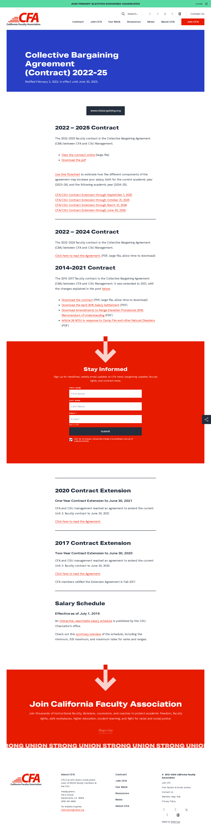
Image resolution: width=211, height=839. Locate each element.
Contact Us (197, 14)
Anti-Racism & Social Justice (176, 787)
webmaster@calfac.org (72, 810)
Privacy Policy (169, 801)
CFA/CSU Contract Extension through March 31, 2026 (91, 205)
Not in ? (74, 425)
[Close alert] (201, 3)
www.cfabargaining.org (105, 110)
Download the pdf (74, 160)
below (106, 288)
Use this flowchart (67, 174)
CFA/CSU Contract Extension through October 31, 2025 (92, 200)
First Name (75, 388)
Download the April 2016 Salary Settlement (90, 305)
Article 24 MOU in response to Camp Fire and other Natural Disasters (108, 320)
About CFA (168, 21)
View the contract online (78, 155)
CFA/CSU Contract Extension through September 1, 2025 (93, 194)
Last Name (74, 400)
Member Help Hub (171, 796)
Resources (134, 21)
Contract (78, 21)
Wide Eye (175, 822)
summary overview (88, 634)
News (150, 21)
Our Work (114, 21)
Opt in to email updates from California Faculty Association (101, 440)
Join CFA (96, 21)
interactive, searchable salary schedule (86, 621)
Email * (73, 413)
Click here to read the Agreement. (78, 255)
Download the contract (77, 300)
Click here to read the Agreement (77, 573)
